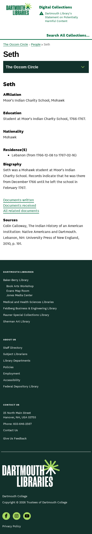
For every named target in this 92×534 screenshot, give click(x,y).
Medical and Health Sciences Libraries (28, 302)
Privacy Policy (11, 526)
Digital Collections (55, 7)
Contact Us (10, 430)
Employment (11, 373)
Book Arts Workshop (20, 286)
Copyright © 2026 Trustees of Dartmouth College (34, 502)
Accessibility (11, 380)
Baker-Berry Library (15, 280)
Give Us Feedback (15, 438)
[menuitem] (6, 516)
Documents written (18, 200)
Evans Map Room (17, 291)
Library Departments (16, 360)
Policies (8, 367)
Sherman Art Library (16, 321)
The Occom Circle (15, 44)
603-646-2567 (22, 424)
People (36, 44)
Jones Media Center (19, 295)
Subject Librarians (15, 354)
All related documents (21, 210)
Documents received (19, 205)
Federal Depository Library (20, 386)
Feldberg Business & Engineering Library (30, 308)
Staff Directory (12, 348)
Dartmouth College (14, 496)
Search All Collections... (68, 35)
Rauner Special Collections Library (26, 315)
